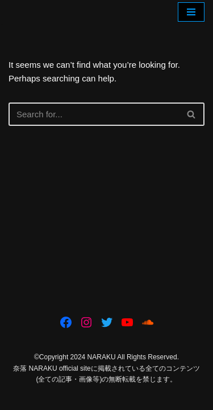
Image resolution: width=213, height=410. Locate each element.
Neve (58, 398)
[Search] (94, 114)
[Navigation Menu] (191, 12)
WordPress (144, 398)
